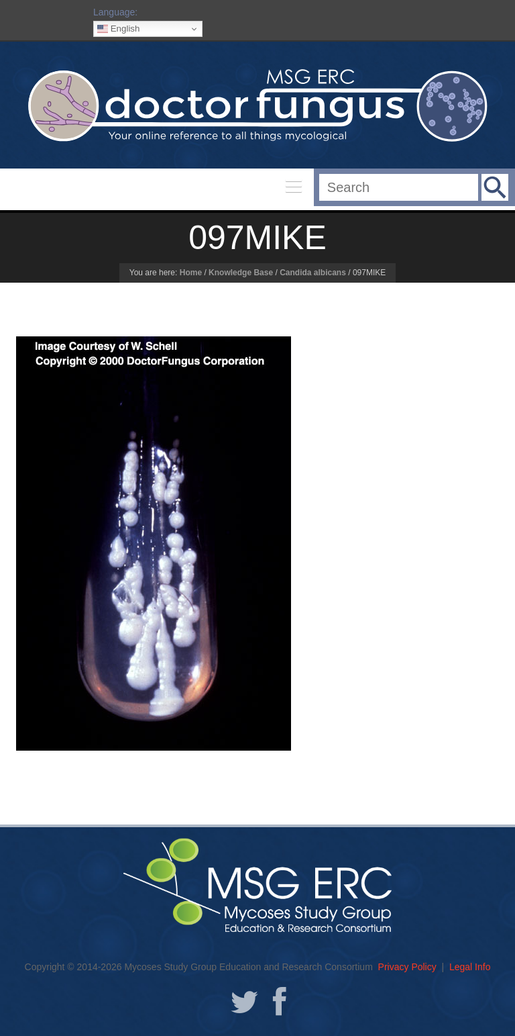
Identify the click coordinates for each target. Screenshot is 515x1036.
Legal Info (470, 966)
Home (191, 272)
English (118, 28)
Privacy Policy (407, 966)
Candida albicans (313, 272)
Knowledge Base (241, 272)
